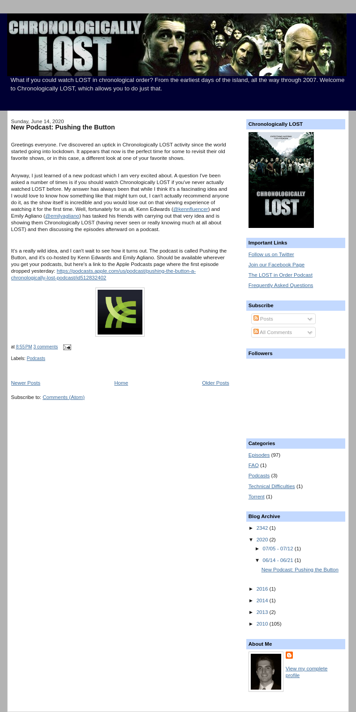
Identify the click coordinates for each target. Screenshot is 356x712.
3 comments (46, 346)
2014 (263, 600)
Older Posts (215, 383)
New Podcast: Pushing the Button (63, 127)
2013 (263, 612)
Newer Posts (26, 383)
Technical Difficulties (272, 486)
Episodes (259, 455)
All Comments (272, 332)
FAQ (254, 465)
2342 (263, 528)
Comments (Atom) (64, 397)
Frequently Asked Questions (281, 285)
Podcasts (36, 358)
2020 (263, 539)
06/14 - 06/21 (279, 560)
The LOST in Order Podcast (281, 275)
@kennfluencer (190, 209)
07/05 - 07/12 (279, 548)
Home (121, 383)
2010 (263, 623)
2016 (263, 589)
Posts (263, 319)
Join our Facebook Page (277, 264)
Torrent (257, 496)
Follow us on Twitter (271, 254)
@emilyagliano (62, 216)
